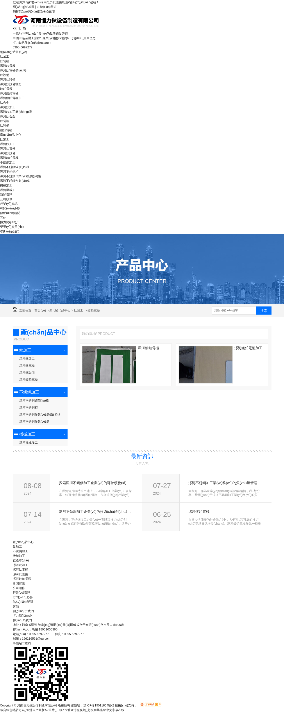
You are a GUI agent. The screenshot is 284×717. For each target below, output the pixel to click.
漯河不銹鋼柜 (9, 171)
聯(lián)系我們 (9, 231)
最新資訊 (142, 456)
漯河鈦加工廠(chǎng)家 (16, 111)
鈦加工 (4, 56)
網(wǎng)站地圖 (23, 7)
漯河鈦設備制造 (10, 84)
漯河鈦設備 (7, 79)
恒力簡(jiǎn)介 (9, 222)
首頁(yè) (40, 310)
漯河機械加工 (9, 190)
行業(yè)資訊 (9, 203)
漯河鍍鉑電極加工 (12, 98)
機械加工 (6, 185)
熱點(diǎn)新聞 (10, 213)
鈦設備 (4, 75)
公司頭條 (6, 199)
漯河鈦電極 (7, 65)
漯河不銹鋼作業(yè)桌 (15, 180)
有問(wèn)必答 (10, 208)
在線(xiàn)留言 (47, 7)
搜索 (263, 311)
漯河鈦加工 (7, 107)
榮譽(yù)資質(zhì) (12, 226)
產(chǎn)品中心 (10, 134)
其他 (3, 217)
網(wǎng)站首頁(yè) (13, 52)
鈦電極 (4, 61)
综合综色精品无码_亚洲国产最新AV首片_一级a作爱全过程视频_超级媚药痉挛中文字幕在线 (62, 710)
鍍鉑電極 (6, 88)
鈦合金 (4, 102)
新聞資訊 (6, 194)
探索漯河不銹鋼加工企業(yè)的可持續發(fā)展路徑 (95, 483)
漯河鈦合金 (7, 116)
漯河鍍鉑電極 (9, 93)
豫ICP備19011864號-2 (98, 705)
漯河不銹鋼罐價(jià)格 (15, 167)
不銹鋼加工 (7, 162)
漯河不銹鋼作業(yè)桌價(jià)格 (20, 176)
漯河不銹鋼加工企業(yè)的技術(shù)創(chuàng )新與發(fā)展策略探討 (95, 511)
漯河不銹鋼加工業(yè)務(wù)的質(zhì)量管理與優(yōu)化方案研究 (225, 483)
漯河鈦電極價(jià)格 (13, 70)
